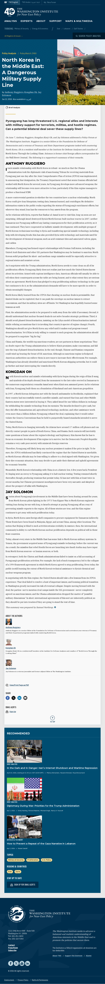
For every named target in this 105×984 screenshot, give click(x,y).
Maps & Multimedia (79, 21)
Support (55, 21)
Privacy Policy (23, 980)
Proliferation (32, 860)
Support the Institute (74, 956)
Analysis (10, 21)
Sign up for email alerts (22, 884)
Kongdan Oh (30, 92)
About (41, 21)
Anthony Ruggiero (14, 92)
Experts (26, 21)
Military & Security (22, 29)
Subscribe (12, 950)
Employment (9, 980)
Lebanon (67, 29)
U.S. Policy (46, 860)
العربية (28, 99)
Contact (11, 945)
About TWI (57, 956)
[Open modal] (88, 35)
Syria (18, 871)
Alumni (88, 956)
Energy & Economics (40, 29)
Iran (59, 29)
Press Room (13, 948)
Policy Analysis (9, 53)
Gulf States (78, 29)
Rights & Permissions (40, 980)
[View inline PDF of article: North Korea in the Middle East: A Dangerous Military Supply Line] (52, 685)
